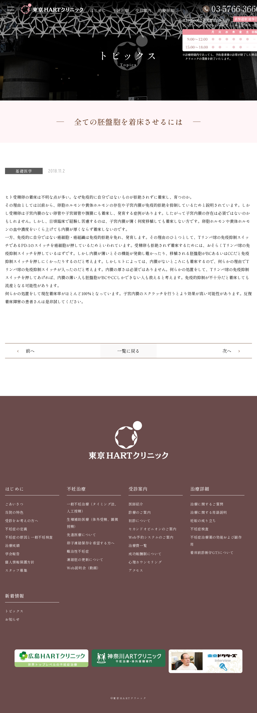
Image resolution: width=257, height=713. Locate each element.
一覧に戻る (128, 350)
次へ (226, 350)
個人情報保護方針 (20, 562)
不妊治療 (121, 10)
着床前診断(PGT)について (212, 552)
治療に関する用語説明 (208, 512)
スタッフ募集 (16, 570)
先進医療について (81, 534)
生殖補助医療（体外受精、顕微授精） (92, 523)
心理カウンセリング (145, 562)
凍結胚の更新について (85, 559)
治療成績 (12, 545)
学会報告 (12, 553)
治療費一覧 (137, 545)
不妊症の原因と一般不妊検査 (29, 537)
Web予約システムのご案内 (150, 537)
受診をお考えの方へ (21, 520)
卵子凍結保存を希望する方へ (91, 542)
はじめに (98, 10)
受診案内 (143, 10)
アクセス (135, 570)
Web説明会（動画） (84, 567)
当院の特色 (14, 512)
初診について (139, 520)
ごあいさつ (14, 503)
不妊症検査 (199, 528)
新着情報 (14, 595)
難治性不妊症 (78, 551)
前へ (30, 350)
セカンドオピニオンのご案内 (152, 528)
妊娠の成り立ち (203, 520)
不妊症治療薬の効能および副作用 (216, 541)
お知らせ (12, 619)
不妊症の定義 (16, 528)
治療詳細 (166, 10)
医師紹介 (135, 503)
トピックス (14, 611)
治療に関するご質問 (206, 503)
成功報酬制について (145, 553)
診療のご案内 (139, 512)
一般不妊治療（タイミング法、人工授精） (92, 507)
